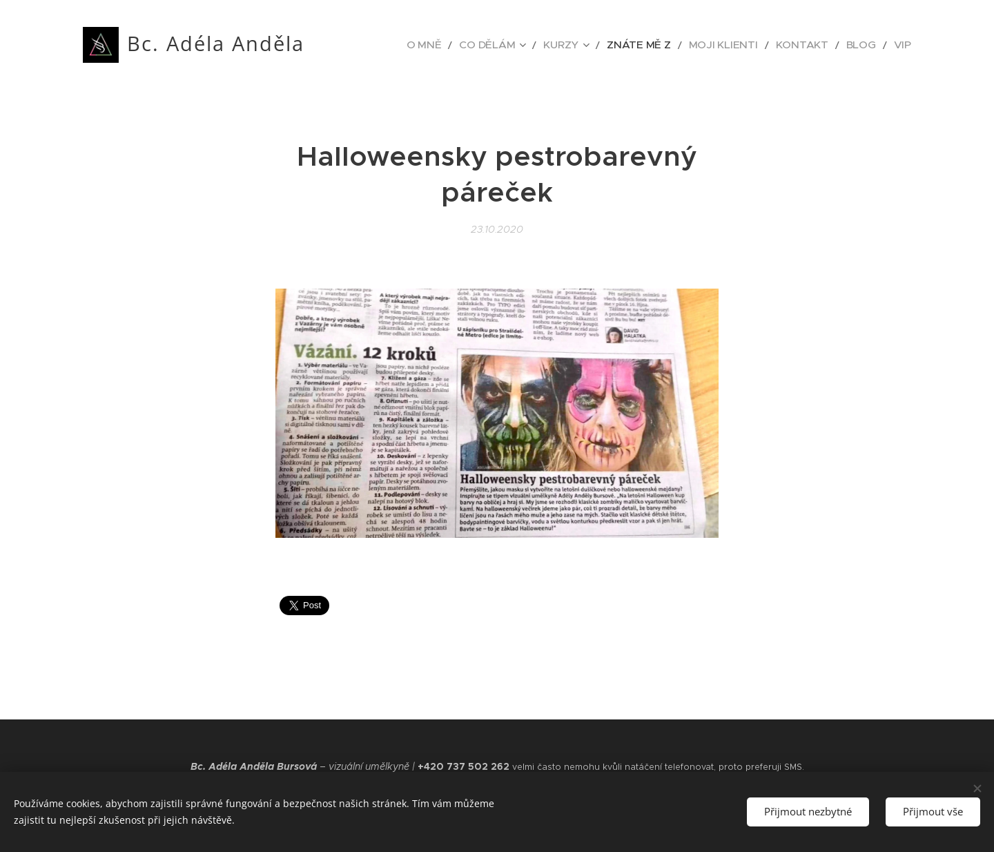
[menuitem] (476, 45)
